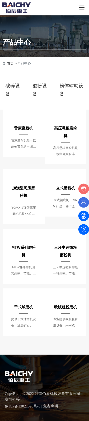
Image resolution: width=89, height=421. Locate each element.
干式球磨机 (23, 307)
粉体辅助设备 (71, 89)
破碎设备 (12, 89)
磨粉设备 (40, 89)
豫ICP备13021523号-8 (22, 406)
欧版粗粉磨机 (65, 307)
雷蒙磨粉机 (23, 128)
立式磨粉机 (65, 188)
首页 (10, 63)
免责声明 (50, 406)
